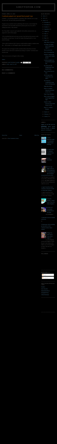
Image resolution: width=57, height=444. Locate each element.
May (45, 38)
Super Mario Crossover (49, 42)
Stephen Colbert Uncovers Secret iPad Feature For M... (49, 103)
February (46, 114)
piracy (42, 130)
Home (20, 135)
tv (44, 130)
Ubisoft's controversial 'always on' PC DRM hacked (49, 56)
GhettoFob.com (28, 7)
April (45, 40)
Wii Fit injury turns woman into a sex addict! (48, 76)
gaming (44, 126)
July (45, 33)
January (46, 116)
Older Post (36, 135)
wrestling (48, 130)
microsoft (43, 128)
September (46, 29)
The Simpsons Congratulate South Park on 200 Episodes (49, 82)
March (45, 112)
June (45, 35)
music (53, 128)
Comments (45, 277)
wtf (16, 64)
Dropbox (43, 286)
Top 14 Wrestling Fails (49, 52)
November (46, 24)
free (54, 124)
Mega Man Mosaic (48, 86)
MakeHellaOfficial (45, 290)
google (53, 126)
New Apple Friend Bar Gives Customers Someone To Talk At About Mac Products (47, 188)
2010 (44, 20)
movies (47, 128)
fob (49, 124)
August (46, 31)
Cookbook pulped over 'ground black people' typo (49, 61)
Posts (44, 274)
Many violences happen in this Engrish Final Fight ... (49, 98)
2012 (44, 16)
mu (50, 128)
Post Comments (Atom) (13, 138)
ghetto (12, 64)
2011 (44, 18)
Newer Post (4, 135)
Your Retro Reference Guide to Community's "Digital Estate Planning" (50, 141)
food (7, 64)
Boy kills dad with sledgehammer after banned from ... (49, 67)
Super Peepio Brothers (49, 94)
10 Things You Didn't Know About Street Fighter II (49, 46)
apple (42, 124)
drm (45, 124)
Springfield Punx (45, 292)
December (46, 22)
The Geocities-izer (48, 50)
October (46, 27)
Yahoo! (3, 59)
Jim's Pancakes (44, 288)
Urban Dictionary (45, 294)
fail (47, 124)
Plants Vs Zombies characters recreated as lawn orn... (49, 90)
